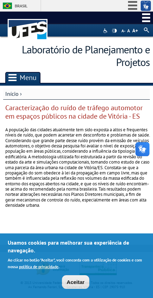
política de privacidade (38, 268)
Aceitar (76, 284)
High (114, 30)
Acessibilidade (106, 30)
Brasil (21, 5)
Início (12, 93)
